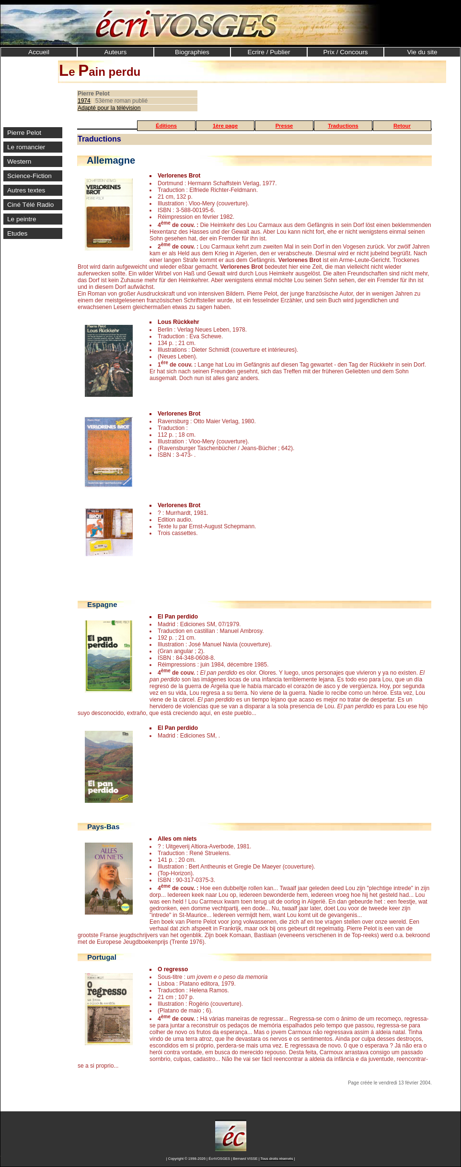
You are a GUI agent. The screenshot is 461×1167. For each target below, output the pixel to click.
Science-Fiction (29, 175)
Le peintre (21, 219)
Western (19, 161)
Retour (402, 126)
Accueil (38, 52)
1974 (84, 100)
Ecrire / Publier (268, 52)
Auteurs (115, 52)
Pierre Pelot (24, 132)
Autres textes (26, 190)
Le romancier (26, 147)
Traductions (343, 126)
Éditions (166, 126)
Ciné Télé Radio (30, 204)
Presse (284, 126)
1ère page (225, 126)
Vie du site (422, 52)
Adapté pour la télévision (109, 108)
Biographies (192, 52)
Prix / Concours (345, 52)
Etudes (17, 233)
